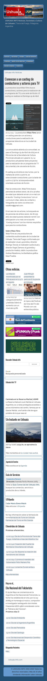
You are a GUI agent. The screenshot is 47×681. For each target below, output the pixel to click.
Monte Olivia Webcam (18, 61)
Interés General (9, 66)
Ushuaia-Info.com (15, 660)
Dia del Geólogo (15, 633)
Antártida (14, 56)
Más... (8, 651)
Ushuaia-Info (10, 72)
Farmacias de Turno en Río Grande (19, 520)
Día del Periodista (15, 628)
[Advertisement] (23, 41)
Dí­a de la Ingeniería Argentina (20, 623)
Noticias (6, 56)
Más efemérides (12, 574)
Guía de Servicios (31, 56)
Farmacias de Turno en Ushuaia (22, 518)
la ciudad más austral (29, 453)
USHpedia (7, 61)
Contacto (19, 66)
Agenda (21, 56)
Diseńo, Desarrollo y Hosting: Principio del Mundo (23, 679)
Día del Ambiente (15, 618)
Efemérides (29, 61)
